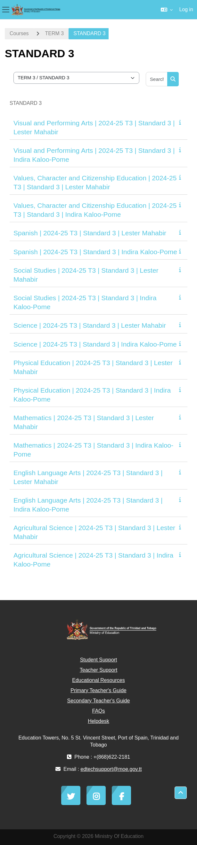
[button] (166, 9)
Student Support (98, 659)
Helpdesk (98, 721)
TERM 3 (54, 33)
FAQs (98, 711)
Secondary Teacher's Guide (98, 700)
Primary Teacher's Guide (98, 690)
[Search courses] (157, 79)
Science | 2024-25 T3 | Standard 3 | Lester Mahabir (89, 325)
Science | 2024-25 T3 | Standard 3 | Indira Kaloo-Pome (95, 344)
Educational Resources (98, 680)
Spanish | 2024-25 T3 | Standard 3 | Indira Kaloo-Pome (95, 251)
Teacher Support (98, 670)
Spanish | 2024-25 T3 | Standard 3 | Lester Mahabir (89, 233)
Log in (186, 9)
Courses (19, 33)
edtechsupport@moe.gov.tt (111, 769)
